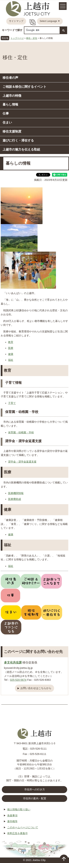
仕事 (6, 113)
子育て (12, 403)
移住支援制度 (12, 131)
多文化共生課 (13, 662)
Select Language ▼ (50, 21)
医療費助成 (14, 499)
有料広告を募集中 (17, 833)
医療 (10, 348)
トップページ (17, 38)
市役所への (34, 790)
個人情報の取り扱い (18, 809)
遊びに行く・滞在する (18, 140)
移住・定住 (31, 38)
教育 (10, 342)
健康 (10, 354)
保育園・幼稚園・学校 (21, 432)
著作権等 (12, 821)
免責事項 (12, 815)
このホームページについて (22, 827)
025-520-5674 (18, 679)
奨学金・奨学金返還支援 (22, 461)
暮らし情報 (10, 104)
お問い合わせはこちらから (35, 688)
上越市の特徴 (12, 95)
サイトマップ (16, 21)
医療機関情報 (16, 493)
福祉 (10, 359)
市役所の (34, 799)
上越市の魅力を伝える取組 (21, 149)
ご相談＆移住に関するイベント (24, 86)
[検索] (41, 30)
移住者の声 (10, 77)
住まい (7, 122)
